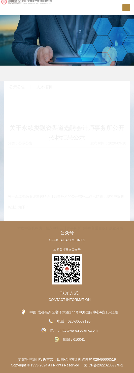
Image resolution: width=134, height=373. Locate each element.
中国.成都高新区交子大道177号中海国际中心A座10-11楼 (73, 312)
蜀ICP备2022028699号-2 (103, 365)
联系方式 (69, 293)
